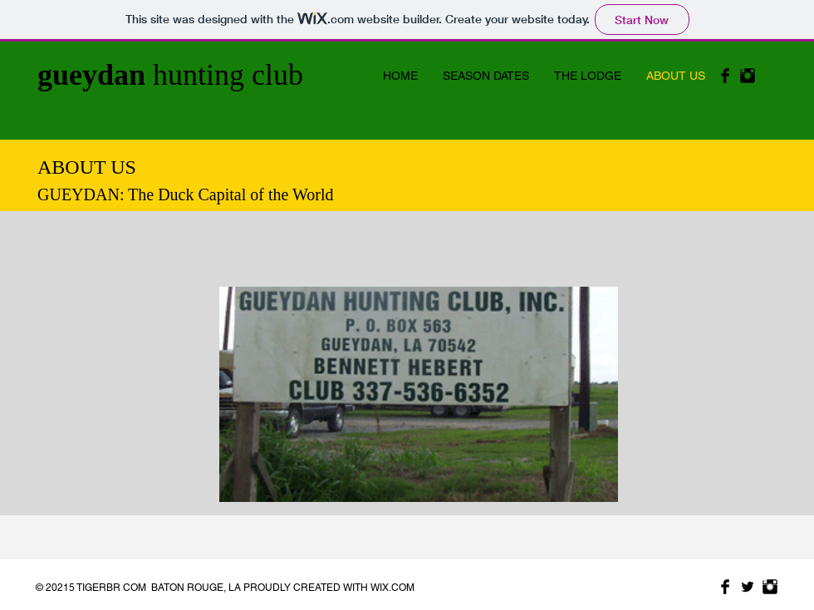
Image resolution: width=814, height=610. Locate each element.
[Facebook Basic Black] (725, 75)
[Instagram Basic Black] (747, 75)
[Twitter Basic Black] (747, 586)
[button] (418, 394)
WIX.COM (392, 587)
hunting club (170, 74)
